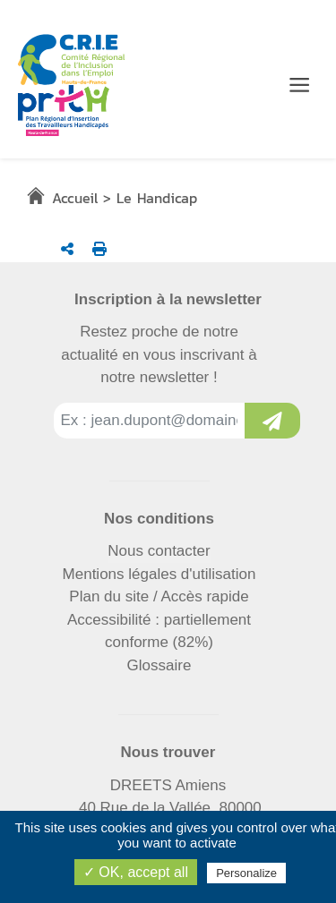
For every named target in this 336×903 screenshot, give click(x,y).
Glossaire (159, 665)
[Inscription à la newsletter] (272, 421)
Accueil (75, 198)
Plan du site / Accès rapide (158, 596)
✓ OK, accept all (135, 872)
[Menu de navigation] (299, 85)
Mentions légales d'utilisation (159, 574)
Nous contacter (159, 550)
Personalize (246, 873)
